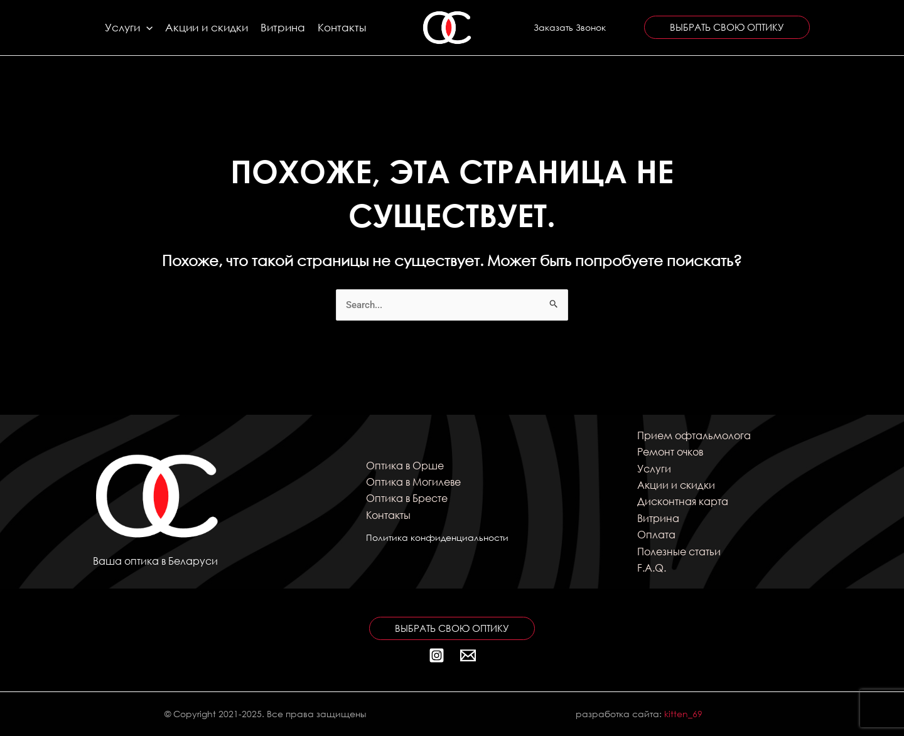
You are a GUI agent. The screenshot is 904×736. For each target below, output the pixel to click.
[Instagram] (436, 655)
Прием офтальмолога (694, 435)
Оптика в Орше (405, 465)
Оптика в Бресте (407, 497)
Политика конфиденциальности (437, 537)
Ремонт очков (670, 451)
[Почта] (468, 655)
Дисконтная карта (682, 501)
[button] (570, 27)
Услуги (129, 28)
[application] (146, 28)
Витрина (283, 27)
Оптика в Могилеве (413, 481)
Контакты (342, 27)
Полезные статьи (679, 551)
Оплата (656, 534)
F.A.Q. (651, 567)
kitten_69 (683, 714)
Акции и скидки (206, 27)
